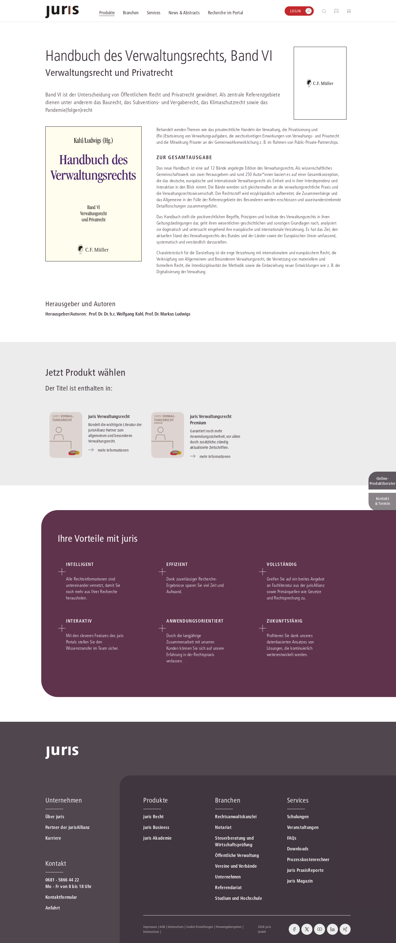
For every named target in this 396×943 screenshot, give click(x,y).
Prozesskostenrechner (308, 859)
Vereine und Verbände (236, 866)
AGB (162, 927)
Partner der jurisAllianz (67, 827)
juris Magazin (300, 881)
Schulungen (298, 816)
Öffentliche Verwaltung (237, 855)
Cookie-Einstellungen (199, 927)
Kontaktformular (61, 897)
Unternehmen (228, 877)
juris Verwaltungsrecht (109, 416)
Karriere (53, 838)
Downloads (298, 848)
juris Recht (153, 816)
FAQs (291, 838)
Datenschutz (176, 927)
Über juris (54, 816)
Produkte (155, 800)
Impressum (150, 927)
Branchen (227, 800)
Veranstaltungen (303, 827)
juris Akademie (157, 838)
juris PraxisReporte (305, 870)
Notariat (223, 827)
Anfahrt (52, 908)
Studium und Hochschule (238, 898)
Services (298, 800)
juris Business (156, 827)
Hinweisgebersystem (228, 927)
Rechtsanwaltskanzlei (236, 816)
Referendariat (228, 887)
